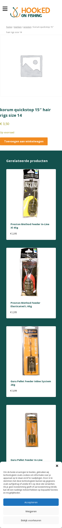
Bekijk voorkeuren (31, 520)
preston (27, 26)
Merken (18, 26)
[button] (57, 465)
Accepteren (31, 502)
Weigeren (31, 511)
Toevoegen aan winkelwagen (23, 141)
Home (9, 26)
